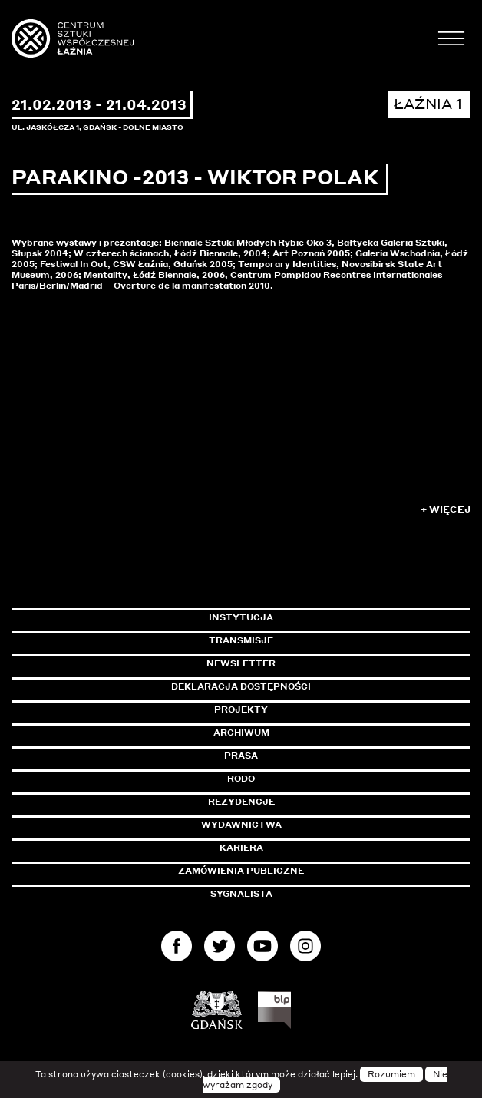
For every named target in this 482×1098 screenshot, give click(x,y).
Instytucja (241, 617)
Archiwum (241, 732)
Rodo (241, 778)
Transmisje (306, 640)
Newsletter (241, 663)
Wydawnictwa (241, 824)
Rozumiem (391, 1074)
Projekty (241, 709)
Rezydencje (241, 801)
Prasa (241, 755)
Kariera (241, 847)
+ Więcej (445, 509)
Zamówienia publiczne (275, 870)
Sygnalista (241, 893)
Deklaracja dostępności (241, 686)
